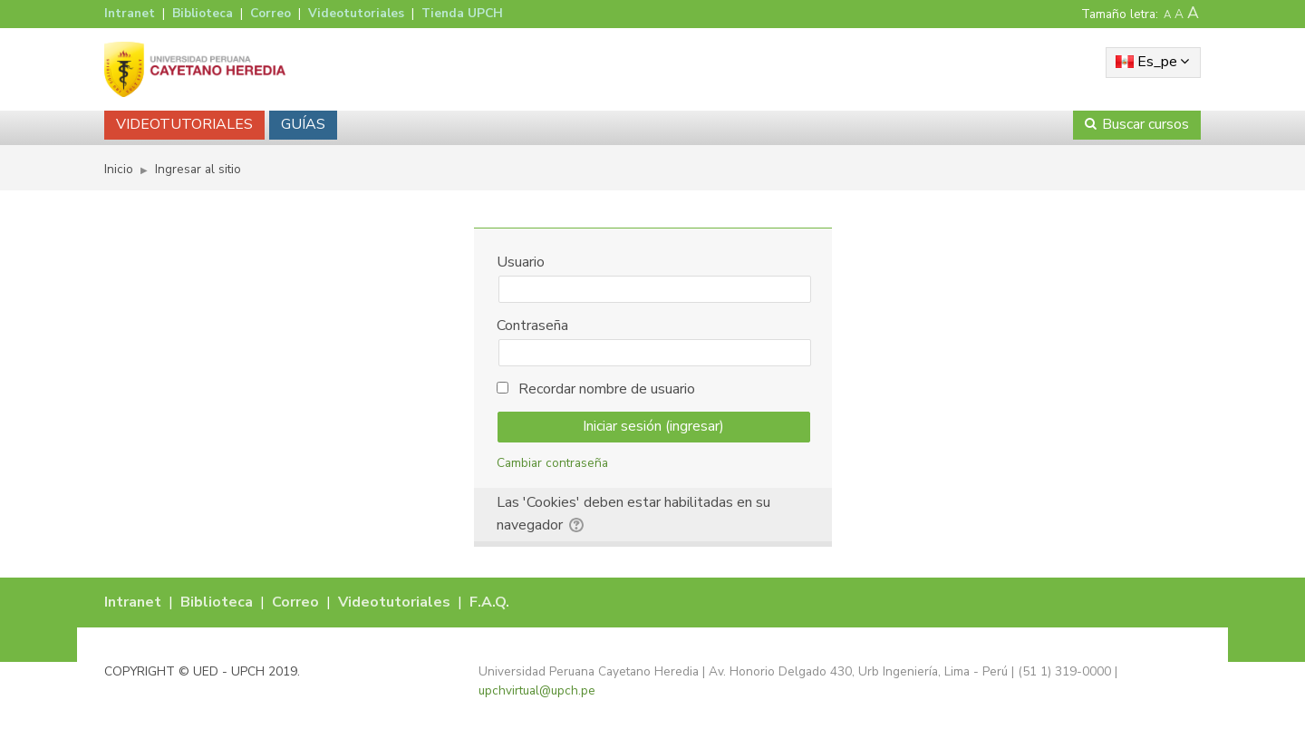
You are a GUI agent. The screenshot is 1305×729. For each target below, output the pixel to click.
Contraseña (532, 325)
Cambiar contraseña (552, 462)
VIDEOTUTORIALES (184, 124)
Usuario (521, 262)
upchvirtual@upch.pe (536, 690)
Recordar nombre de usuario (606, 389)
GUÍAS (303, 124)
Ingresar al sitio (198, 169)
